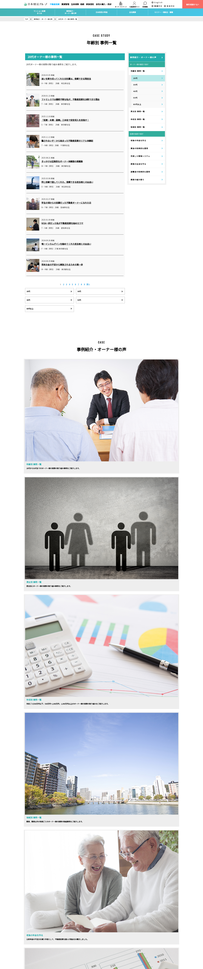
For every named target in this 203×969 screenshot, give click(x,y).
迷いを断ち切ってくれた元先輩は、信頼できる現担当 (66, 78)
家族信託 (90, 4)
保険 (66, 943)
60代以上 (137, 104)
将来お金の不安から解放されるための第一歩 (62, 264)
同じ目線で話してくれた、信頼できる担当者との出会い (67, 182)
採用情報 (29, 938)
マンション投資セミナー (113, 933)
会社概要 (29, 933)
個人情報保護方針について (36, 954)
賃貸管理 (65, 4)
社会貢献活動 (108, 949)
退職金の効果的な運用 (140, 171)
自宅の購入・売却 (103, 4)
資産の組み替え (137, 179)
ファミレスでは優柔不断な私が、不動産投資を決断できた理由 (70, 99)
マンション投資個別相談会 (114, 938)
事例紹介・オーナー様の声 (143, 57)
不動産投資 (54, 4)
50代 (135, 97)
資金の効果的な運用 (139, 148)
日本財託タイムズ (149, 933)
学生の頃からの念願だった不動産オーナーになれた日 (66, 202)
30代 (135, 84)
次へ (88, 284)
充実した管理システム (140, 156)
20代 (135, 78)
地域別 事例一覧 (138, 127)
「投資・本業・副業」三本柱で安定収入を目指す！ (65, 120)
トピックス (108, 943)
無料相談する (192, 4)
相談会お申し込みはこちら (141, 730)
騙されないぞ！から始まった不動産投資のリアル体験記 (67, 140)
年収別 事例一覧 (138, 119)
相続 (82, 4)
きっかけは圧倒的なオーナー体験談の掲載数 (62, 161)
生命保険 (75, 4)
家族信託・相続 (71, 949)
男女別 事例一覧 (138, 111)
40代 (135, 91)
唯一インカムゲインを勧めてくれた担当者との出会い (66, 243)
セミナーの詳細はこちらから (61, 730)
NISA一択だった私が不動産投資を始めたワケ (62, 223)
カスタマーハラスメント (35, 959)
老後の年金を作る (138, 140)
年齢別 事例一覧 (138, 71)
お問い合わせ (31, 949)
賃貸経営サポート (71, 938)
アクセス (29, 943)
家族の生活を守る (138, 164)
